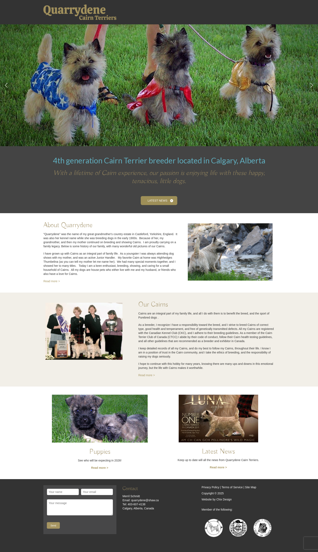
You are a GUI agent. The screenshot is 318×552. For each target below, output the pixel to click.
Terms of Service (232, 487)
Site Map (250, 487)
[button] (6, 85)
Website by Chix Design (217, 499)
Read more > (51, 281)
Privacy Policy (210, 487)
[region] (159, 85)
